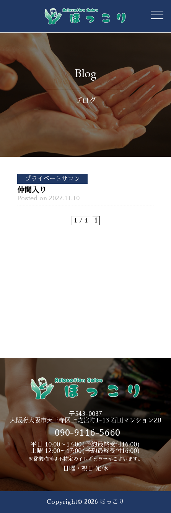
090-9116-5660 (87, 432)
